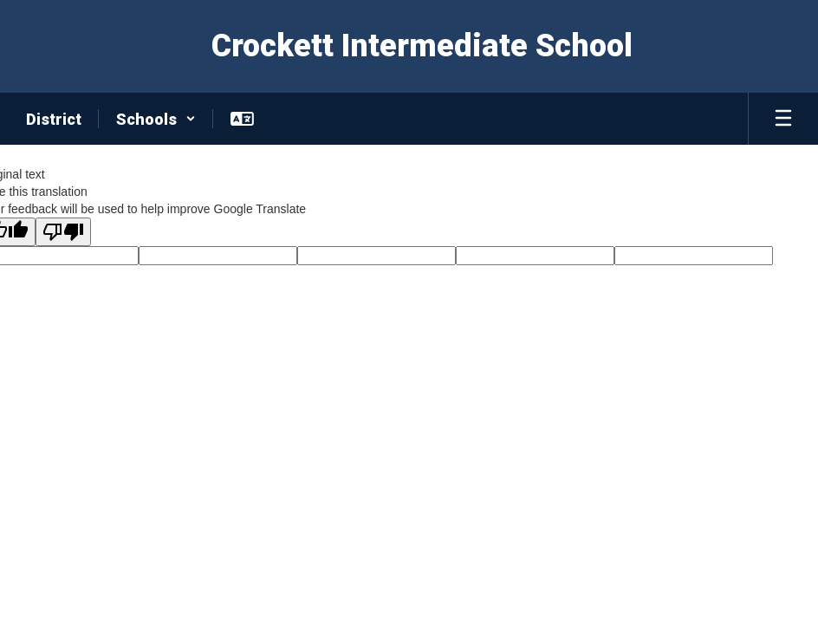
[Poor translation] (63, 232)
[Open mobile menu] (783, 119)
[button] (156, 119)
